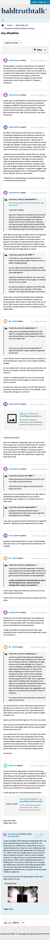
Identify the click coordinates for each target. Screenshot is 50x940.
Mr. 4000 (13, 321)
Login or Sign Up (40, 2)
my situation (13, 836)
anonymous (14, 60)
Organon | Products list (29, 414)
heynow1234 (14, 127)
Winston (13, 765)
